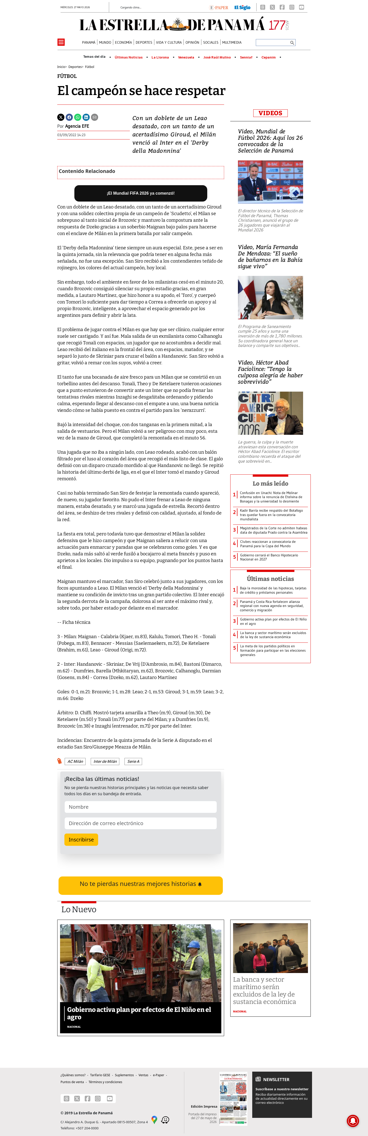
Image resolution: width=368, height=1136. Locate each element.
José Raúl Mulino (217, 57)
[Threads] (263, 7)
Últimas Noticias (129, 57)
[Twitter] (60, 117)
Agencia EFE (77, 126)
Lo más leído (270, 483)
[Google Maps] (154, 1119)
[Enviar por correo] (94, 117)
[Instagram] (292, 7)
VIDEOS (270, 113)
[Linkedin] (86, 117)
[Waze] (165, 1119)
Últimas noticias (270, 578)
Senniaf (246, 57)
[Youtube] (301, 7)
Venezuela (186, 57)
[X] (272, 7)
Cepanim (268, 57)
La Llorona (160, 57)
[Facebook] (282, 7)
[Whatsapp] (77, 117)
